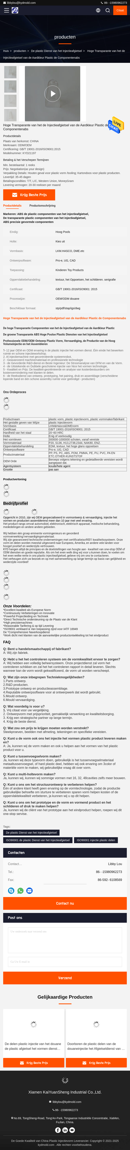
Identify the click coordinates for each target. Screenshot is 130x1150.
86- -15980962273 (113, 2)
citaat (120, 10)
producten (20, 50)
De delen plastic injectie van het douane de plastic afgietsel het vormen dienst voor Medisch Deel (33, 1046)
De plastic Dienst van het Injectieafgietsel (56, 50)
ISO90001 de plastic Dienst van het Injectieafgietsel (38, 840)
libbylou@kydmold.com (19, 2)
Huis (6, 50)
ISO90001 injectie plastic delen (96, 840)
